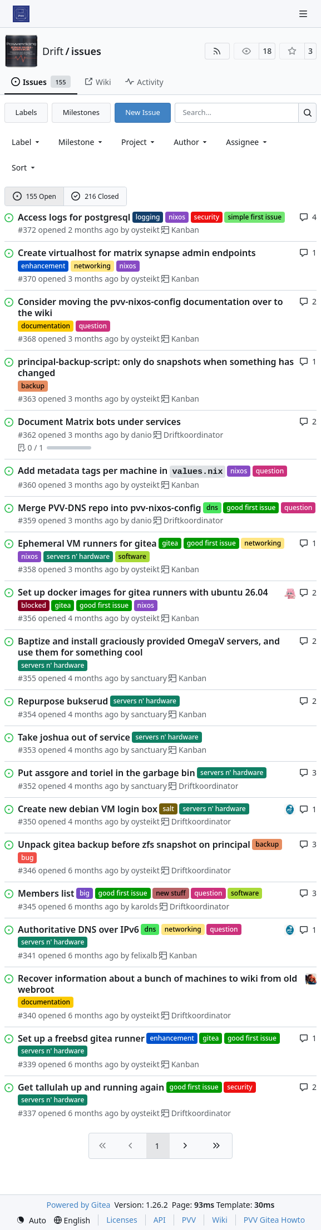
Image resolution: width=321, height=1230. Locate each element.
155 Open (34, 196)
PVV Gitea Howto (274, 1219)
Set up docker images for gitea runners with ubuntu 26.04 (143, 592)
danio (141, 434)
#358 (27, 569)
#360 (27, 484)
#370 (27, 278)
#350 (27, 821)
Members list (46, 893)
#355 (27, 678)
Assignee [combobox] (247, 142)
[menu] (24, 167)
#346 (27, 870)
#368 (27, 338)
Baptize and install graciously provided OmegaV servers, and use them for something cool (149, 647)
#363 (27, 398)
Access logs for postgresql (74, 217)
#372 (27, 229)
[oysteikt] (289, 592)
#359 (27, 520)
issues (86, 51)
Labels (26, 112)
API (160, 1219)
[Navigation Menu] (304, 13)
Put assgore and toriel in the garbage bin (106, 772)
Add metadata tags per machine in (121, 471)
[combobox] (26, 142)
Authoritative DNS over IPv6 (78, 929)
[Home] (21, 14)
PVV (189, 1219)
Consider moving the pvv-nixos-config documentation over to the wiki (150, 307)
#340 (27, 1015)
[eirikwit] (311, 978)
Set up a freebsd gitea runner (81, 1038)
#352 (27, 786)
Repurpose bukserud (63, 701)
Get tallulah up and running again (91, 1087)
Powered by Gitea (79, 1204)
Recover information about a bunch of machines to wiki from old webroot (157, 984)
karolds (144, 906)
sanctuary (149, 678)
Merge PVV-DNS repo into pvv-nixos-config (109, 507)
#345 (27, 906)
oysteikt (145, 229)
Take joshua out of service (74, 737)
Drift (52, 51)
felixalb (144, 955)
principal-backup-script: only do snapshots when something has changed (156, 367)
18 (267, 51)
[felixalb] (289, 808)
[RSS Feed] (217, 51)
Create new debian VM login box (87, 808)
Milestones (81, 112)
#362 (27, 434)
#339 (27, 1064)
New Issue (142, 112)
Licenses (121, 1219)
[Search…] (307, 112)
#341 (27, 955)
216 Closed (94, 196)
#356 (27, 618)
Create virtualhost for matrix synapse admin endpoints (137, 252)
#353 (27, 749)
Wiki (220, 1219)
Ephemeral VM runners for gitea (87, 543)
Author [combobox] (191, 142)
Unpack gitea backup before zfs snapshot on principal (134, 844)
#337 (27, 1113)
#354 (27, 714)
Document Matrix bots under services (99, 421)
